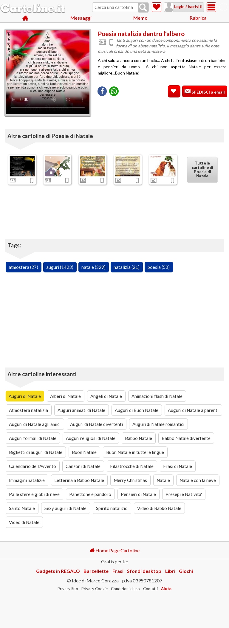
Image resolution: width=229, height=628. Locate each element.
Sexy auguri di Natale (65, 508)
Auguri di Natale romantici (158, 424)
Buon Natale (84, 452)
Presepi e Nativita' (183, 494)
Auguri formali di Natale (32, 438)
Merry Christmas (130, 480)
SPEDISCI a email (208, 91)
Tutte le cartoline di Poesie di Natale (202, 170)
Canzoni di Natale (83, 466)
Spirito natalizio (112, 508)
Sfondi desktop (144, 571)
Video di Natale (24, 522)
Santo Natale (22, 508)
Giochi (186, 571)
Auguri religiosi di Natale (90, 438)
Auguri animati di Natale (81, 410)
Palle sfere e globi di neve (34, 494)
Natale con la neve (198, 480)
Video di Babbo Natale (159, 508)
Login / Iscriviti (187, 6)
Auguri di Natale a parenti (193, 410)
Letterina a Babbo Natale (79, 480)
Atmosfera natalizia (28, 410)
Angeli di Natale (106, 396)
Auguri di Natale (25, 396)
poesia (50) (159, 267)
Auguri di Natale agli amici (35, 424)
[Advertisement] (162, 110)
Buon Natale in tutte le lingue (135, 452)
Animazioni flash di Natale (156, 396)
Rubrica (198, 18)
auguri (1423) (59, 267)
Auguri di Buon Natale (136, 410)
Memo (140, 18)
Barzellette (96, 571)
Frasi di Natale (177, 466)
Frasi (117, 571)
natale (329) (93, 267)
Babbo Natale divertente (186, 438)
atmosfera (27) (23, 267)
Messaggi (81, 18)
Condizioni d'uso (125, 588)
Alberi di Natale (65, 396)
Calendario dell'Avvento (32, 466)
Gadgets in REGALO (58, 571)
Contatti (150, 588)
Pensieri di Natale (138, 494)
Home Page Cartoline (115, 550)
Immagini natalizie (27, 480)
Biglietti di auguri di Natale (35, 452)
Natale (163, 480)
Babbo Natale (138, 438)
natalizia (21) (127, 267)
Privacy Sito (68, 588)
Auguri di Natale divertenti (96, 424)
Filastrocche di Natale (132, 466)
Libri (170, 571)
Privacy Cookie (94, 588)
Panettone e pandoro (90, 494)
